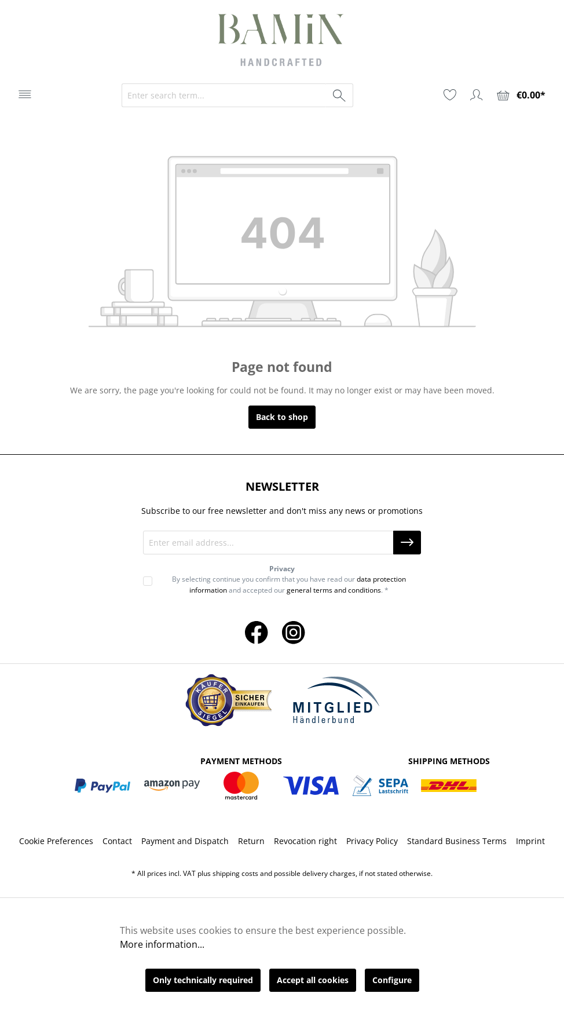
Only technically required (203, 979)
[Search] (339, 95)
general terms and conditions (334, 590)
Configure (392, 979)
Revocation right (305, 840)
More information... (162, 944)
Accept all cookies (313, 979)
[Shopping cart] (521, 95)
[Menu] (25, 94)
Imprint (530, 840)
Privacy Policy (372, 840)
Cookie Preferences (56, 840)
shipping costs (235, 873)
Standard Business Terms (457, 840)
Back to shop (282, 416)
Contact (117, 840)
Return (251, 840)
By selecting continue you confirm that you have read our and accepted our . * (289, 584)
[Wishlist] (450, 95)
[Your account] (476, 95)
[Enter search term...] (224, 95)
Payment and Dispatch (185, 840)
